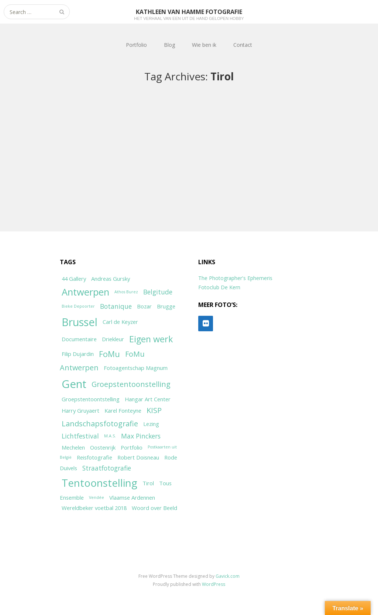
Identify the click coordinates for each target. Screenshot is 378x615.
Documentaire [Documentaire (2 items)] (79, 339)
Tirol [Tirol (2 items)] (148, 483)
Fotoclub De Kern (219, 287)
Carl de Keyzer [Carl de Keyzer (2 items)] (120, 321)
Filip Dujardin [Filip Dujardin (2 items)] (78, 353)
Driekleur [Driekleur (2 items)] (113, 339)
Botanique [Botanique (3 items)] (116, 306)
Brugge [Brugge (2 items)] (166, 306)
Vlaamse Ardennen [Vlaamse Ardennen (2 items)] (132, 497)
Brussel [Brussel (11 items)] (79, 322)
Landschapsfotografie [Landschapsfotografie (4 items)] (100, 424)
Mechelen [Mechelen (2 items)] (73, 447)
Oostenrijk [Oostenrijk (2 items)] (103, 447)
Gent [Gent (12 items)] (74, 384)
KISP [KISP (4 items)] (154, 410)
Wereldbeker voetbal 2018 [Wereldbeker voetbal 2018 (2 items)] (94, 507)
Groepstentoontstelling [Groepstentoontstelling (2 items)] (91, 399)
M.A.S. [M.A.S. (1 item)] (110, 435)
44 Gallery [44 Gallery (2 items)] (74, 278)
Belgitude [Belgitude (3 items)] (157, 291)
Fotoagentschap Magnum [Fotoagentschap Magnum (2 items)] (136, 367)
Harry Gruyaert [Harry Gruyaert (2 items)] (80, 410)
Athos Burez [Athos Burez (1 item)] (126, 291)
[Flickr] (205, 323)
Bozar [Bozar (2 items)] (144, 306)
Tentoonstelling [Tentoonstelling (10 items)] (99, 483)
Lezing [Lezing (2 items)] (151, 423)
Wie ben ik (204, 44)
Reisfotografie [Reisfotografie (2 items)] (94, 457)
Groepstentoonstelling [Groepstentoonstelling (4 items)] (131, 384)
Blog (169, 44)
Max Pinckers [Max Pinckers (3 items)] (141, 435)
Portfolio (136, 44)
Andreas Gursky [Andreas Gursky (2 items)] (110, 278)
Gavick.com (228, 576)
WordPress (213, 584)
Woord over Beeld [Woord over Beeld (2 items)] (154, 507)
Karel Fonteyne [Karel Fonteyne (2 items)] (122, 410)
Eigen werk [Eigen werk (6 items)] (151, 339)
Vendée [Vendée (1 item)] (96, 497)
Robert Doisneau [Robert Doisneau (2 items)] (138, 457)
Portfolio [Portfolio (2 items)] (131, 447)
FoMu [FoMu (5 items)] (109, 354)
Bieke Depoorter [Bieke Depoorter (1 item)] (78, 306)
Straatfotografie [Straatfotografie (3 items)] (106, 468)
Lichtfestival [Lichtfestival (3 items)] (80, 435)
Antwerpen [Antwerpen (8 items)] (85, 292)
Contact (242, 44)
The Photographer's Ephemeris (235, 278)
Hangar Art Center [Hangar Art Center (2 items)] (148, 399)
